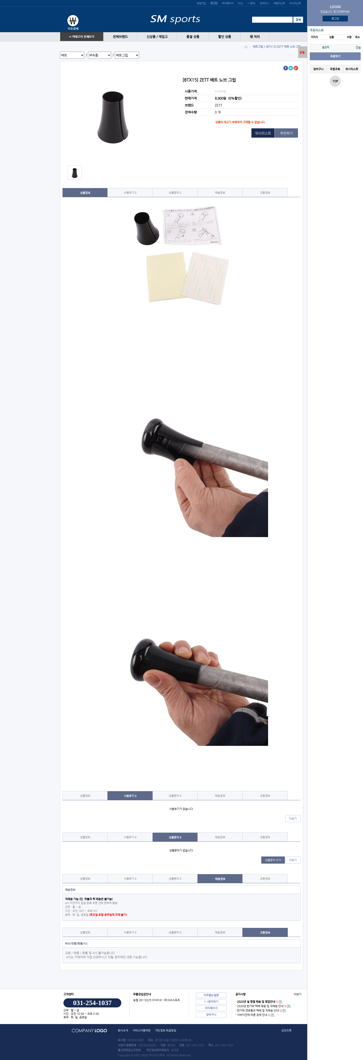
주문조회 (335, 69)
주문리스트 (279, 3)
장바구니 (264, 3)
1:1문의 (251, 3)
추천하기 (286, 133)
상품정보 (85, 192)
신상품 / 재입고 (157, 36)
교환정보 (265, 192)
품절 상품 (192, 36)
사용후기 (130, 192)
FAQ (240, 3)
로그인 (335, 18)
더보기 (293, 818)
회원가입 (201, 3)
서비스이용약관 (141, 1030)
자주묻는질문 (211, 995)
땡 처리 (255, 36)
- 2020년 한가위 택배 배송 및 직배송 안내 (259, 1006)
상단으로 (286, 1030)
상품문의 (175, 192)
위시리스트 (295, 3)
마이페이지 (227, 3)
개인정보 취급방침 (165, 1030)
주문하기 (335, 56)
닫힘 (302, 52)
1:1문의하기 (211, 1001)
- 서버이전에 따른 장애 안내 (251, 1014)
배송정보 (220, 192)
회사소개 (123, 1030)
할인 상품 (224, 36)
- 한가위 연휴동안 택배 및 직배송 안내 (257, 1010)
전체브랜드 (120, 36)
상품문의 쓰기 (273, 860)
